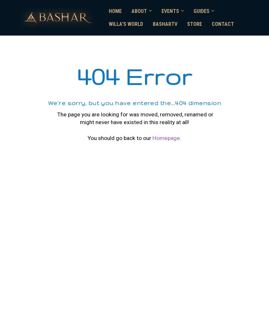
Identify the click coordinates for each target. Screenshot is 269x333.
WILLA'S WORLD (126, 24)
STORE (194, 24)
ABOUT (139, 11)
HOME (115, 11)
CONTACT (223, 24)
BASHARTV (165, 24)
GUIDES (201, 11)
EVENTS (170, 11)
